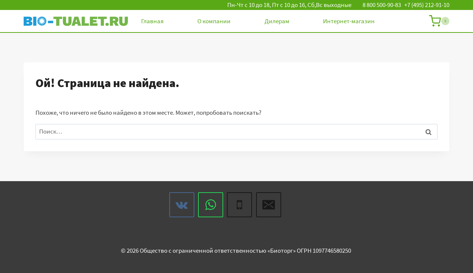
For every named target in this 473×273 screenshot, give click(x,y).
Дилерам (277, 21)
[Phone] (239, 204)
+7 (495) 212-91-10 (426, 5)
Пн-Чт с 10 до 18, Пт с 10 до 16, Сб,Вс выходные (289, 5)
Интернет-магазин (349, 21)
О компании (214, 21)
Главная (152, 21)
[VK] (181, 204)
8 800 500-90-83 (382, 5)
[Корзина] (439, 21)
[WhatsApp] (210, 204)
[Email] (268, 204)
